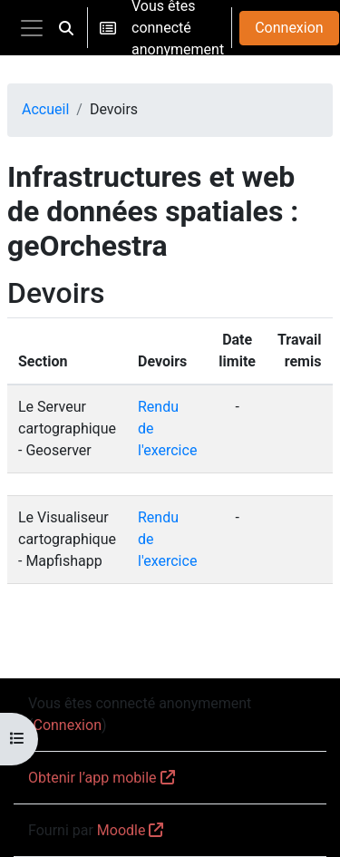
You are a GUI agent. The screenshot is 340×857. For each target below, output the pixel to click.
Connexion (289, 27)
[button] (66, 27)
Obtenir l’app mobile (92, 777)
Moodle (121, 830)
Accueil (45, 109)
